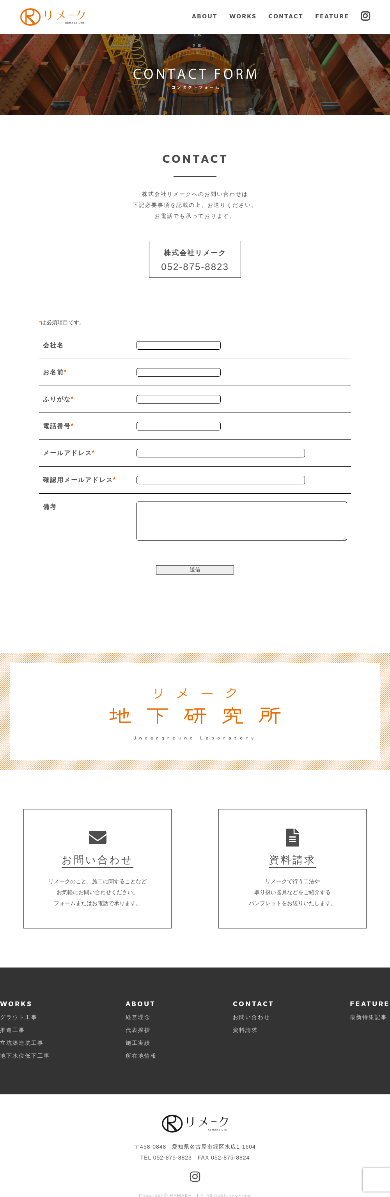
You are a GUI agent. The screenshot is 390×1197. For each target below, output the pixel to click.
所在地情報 (141, 1056)
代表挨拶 (138, 1030)
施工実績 (138, 1043)
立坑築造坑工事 (22, 1043)
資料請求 (245, 1030)
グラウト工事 (18, 1017)
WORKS (243, 17)
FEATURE (332, 17)
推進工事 (12, 1030)
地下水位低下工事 (25, 1056)
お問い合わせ (251, 1017)
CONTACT (285, 17)
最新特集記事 (368, 1017)
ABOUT (205, 17)
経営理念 (138, 1017)
